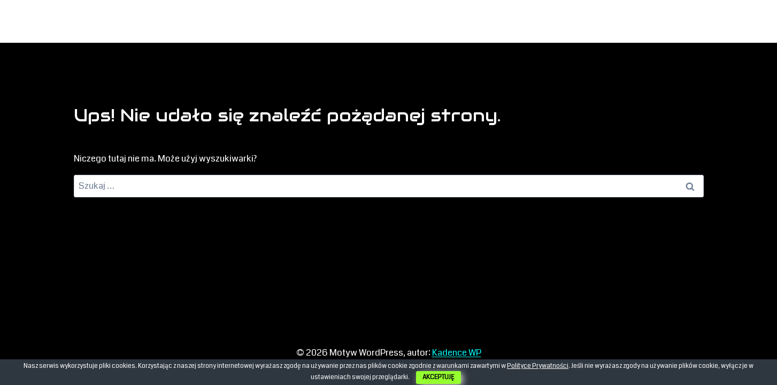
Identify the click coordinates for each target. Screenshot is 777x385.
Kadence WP (456, 352)
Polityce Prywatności (537, 366)
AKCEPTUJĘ (438, 377)
